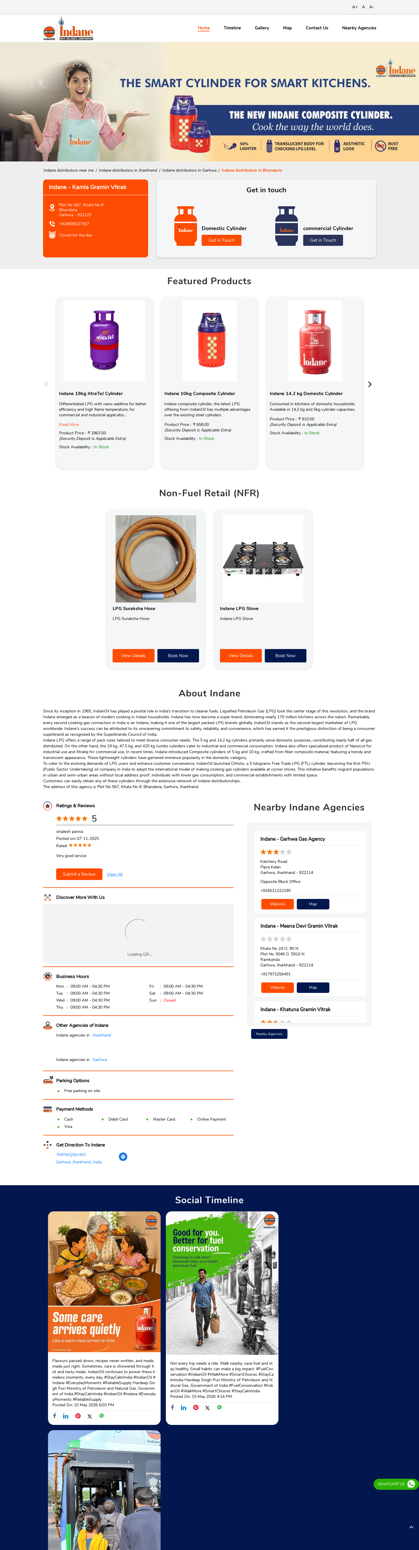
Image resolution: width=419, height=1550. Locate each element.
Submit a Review (79, 874)
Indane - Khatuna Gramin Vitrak (295, 1008)
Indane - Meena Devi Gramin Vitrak (299, 925)
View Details (133, 656)
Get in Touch (222, 240)
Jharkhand (102, 1035)
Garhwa (100, 1059)
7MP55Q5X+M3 (71, 1155)
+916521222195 (275, 890)
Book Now (178, 656)
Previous (47, 384)
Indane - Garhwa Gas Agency (292, 839)
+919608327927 (74, 224)
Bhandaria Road (57, 1502)
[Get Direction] (123, 1160)
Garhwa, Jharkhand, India (79, 1162)
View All (114, 874)
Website (277, 903)
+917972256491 (275, 973)
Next (371, 384)
